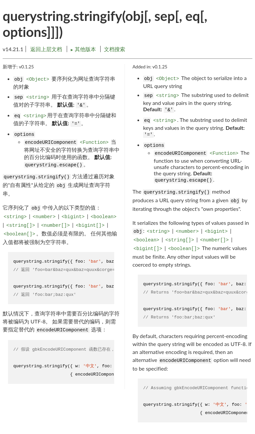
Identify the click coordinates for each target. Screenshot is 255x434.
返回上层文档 (46, 49)
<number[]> (55, 225)
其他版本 (83, 49)
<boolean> (104, 216)
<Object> (37, 79)
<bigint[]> (90, 225)
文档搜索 (114, 49)
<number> (44, 216)
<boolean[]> (19, 234)
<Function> (94, 142)
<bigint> (73, 216)
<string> (37, 97)
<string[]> (20, 225)
